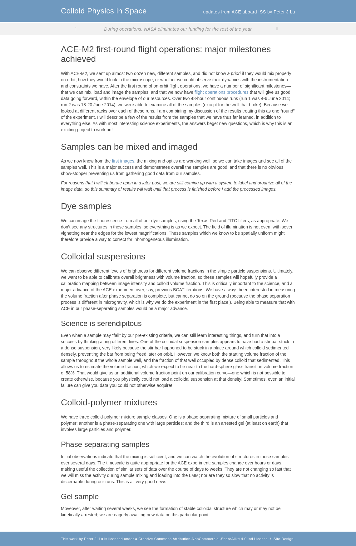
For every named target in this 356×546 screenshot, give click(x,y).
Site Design (284, 539)
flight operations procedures (222, 92)
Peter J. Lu (93, 539)
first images (123, 160)
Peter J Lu (284, 11)
